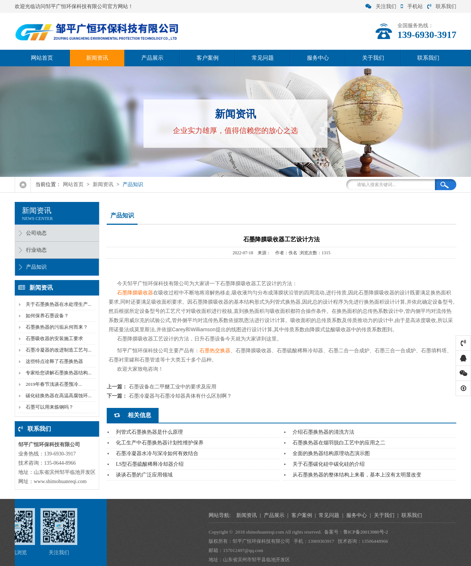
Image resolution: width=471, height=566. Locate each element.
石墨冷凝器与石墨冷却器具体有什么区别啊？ (180, 396)
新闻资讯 (97, 58)
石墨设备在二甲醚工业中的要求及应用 (172, 386)
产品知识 (133, 184)
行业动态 (34, 250)
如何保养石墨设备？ (44, 315)
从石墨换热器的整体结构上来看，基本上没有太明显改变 (357, 475)
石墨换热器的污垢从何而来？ (54, 327)
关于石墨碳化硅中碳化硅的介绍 (329, 464)
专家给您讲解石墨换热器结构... (56, 372)
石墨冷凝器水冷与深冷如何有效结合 (157, 453)
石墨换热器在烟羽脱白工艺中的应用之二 (339, 443)
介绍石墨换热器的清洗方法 (323, 432)
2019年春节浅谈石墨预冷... (51, 384)
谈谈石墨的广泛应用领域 (144, 475)
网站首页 (42, 58)
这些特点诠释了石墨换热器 (52, 361)
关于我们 (373, 58)
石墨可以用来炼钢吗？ (47, 407)
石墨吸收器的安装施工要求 (52, 338)
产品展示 (152, 58)
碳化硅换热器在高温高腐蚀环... (56, 395)
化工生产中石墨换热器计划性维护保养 (159, 443)
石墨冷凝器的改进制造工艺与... (56, 350)
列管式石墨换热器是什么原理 (149, 432)
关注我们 (380, 6)
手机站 (412, 6)
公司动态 (34, 233)
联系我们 (441, 6)
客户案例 (207, 58)
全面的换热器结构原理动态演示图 (331, 453)
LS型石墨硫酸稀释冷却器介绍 (150, 464)
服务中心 (318, 58)
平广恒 (130, 350)
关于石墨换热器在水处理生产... (56, 304)
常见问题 (263, 58)
